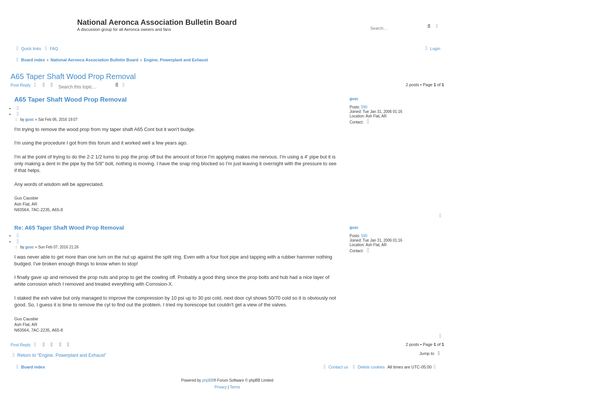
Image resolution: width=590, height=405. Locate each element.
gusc (354, 99)
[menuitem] (50, 48)
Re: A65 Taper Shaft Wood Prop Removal (69, 227)
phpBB (207, 380)
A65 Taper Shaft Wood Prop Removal (73, 76)
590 (364, 107)
